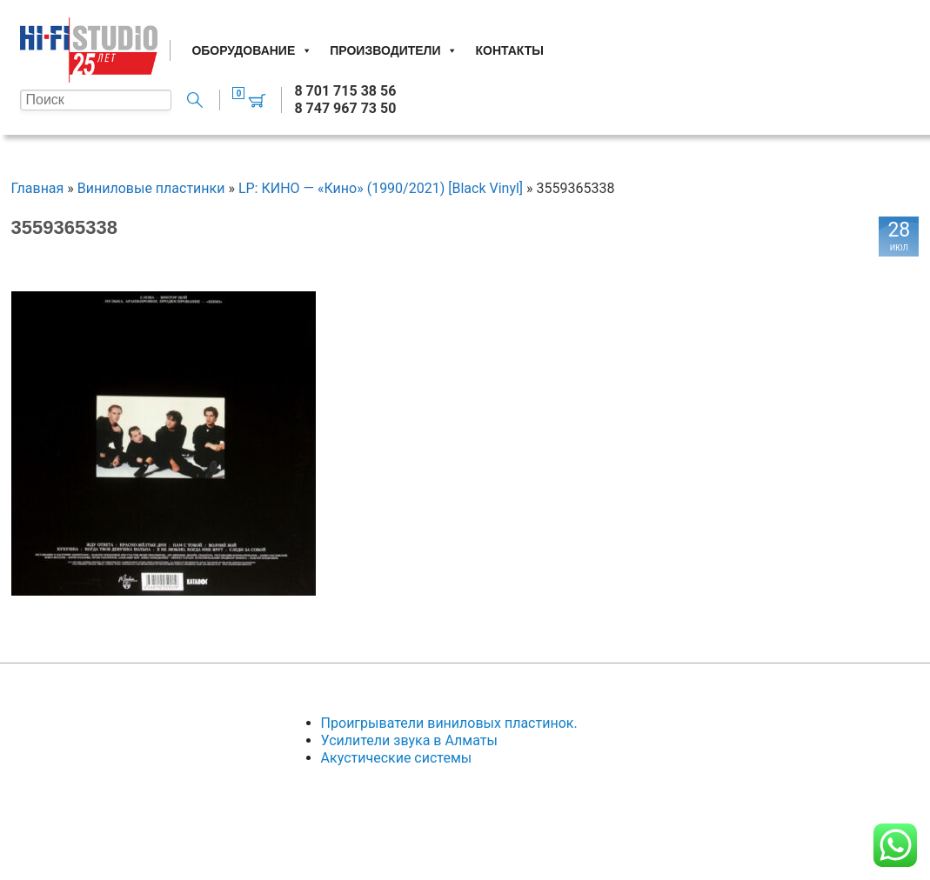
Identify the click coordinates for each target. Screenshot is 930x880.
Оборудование (251, 50)
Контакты (509, 50)
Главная (37, 188)
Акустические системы (396, 758)
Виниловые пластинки (151, 188)
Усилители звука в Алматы (409, 740)
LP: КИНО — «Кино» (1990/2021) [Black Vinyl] (380, 188)
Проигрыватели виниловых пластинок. (449, 723)
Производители (394, 50)
